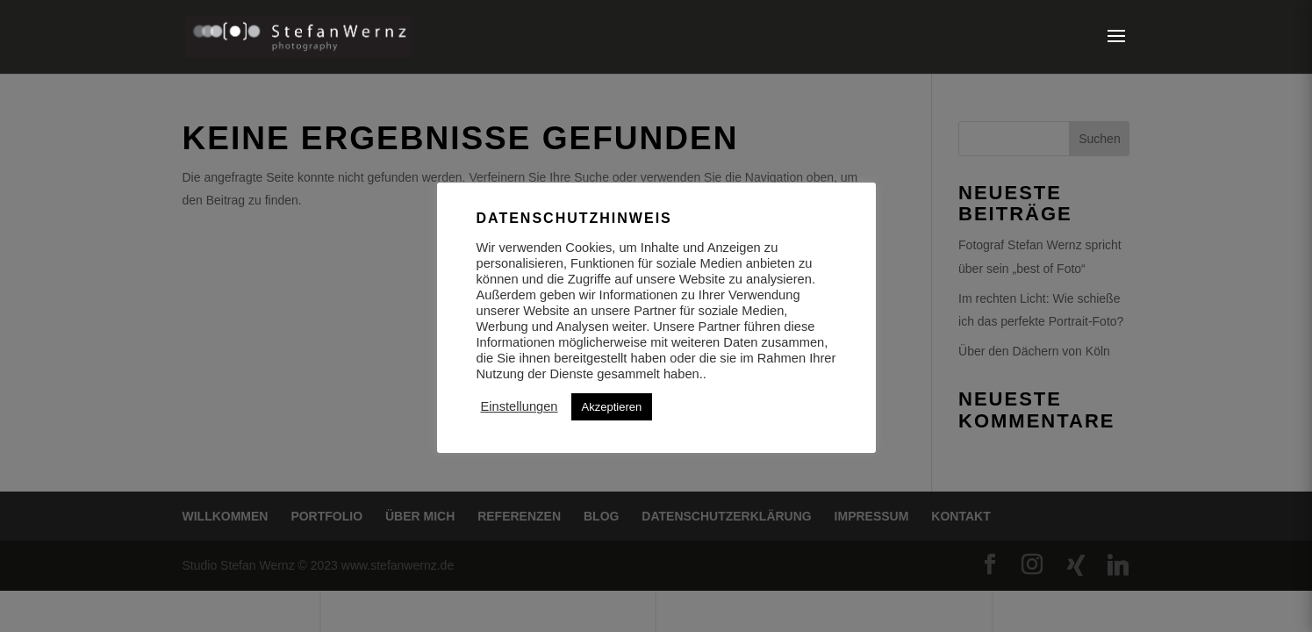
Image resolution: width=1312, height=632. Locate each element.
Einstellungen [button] (519, 406)
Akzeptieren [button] (612, 406)
